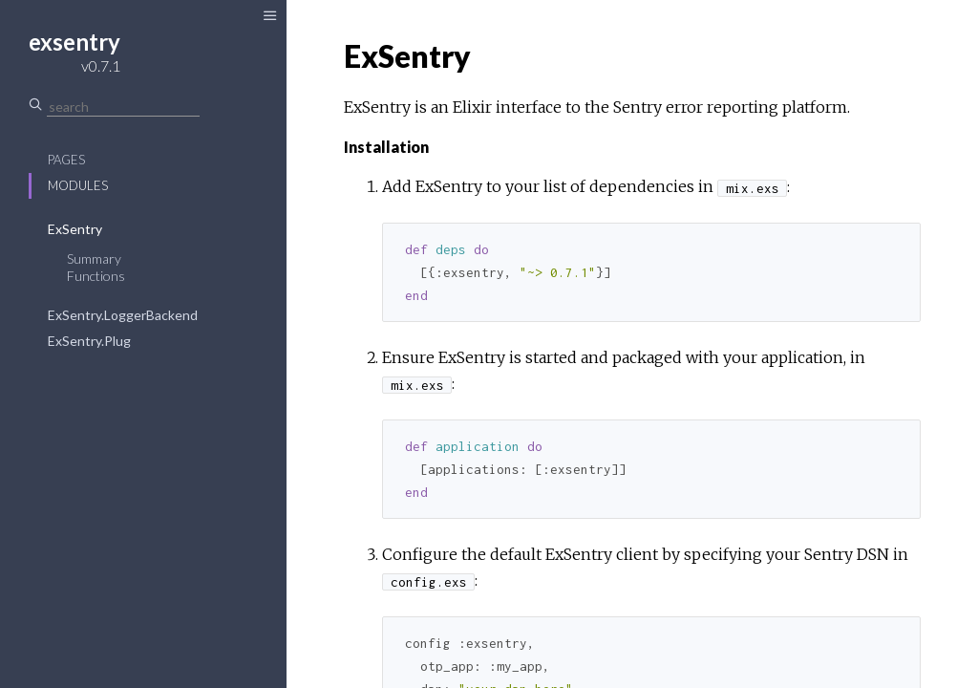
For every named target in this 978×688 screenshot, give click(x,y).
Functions (96, 276)
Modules (78, 185)
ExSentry (75, 229)
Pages (66, 159)
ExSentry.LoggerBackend (123, 315)
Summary (94, 258)
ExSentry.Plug (89, 341)
